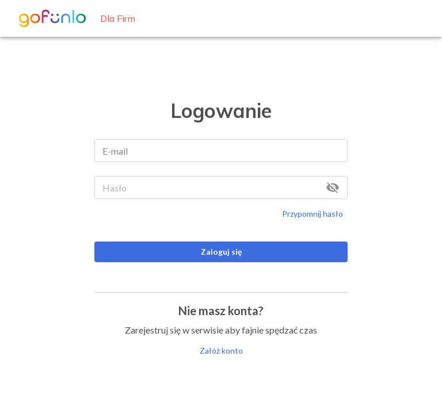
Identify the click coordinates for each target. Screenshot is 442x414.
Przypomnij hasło (312, 213)
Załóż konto (221, 350)
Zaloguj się (221, 251)
